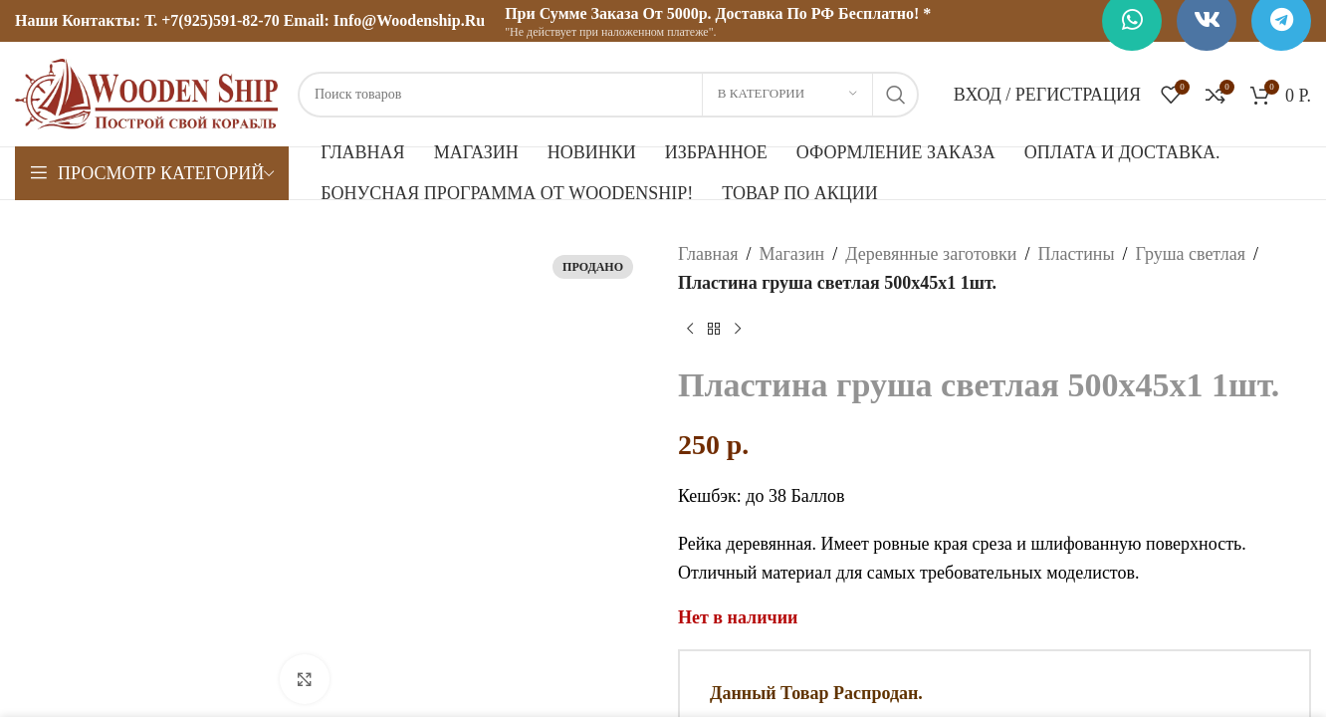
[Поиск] (608, 95)
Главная (708, 254)
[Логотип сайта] (146, 93)
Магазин (791, 254)
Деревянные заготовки (930, 254)
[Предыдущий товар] (690, 330)
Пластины (1075, 254)
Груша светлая (1190, 254)
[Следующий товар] (738, 330)
